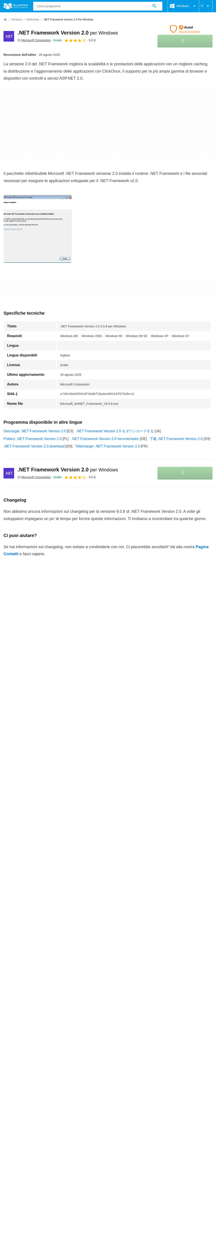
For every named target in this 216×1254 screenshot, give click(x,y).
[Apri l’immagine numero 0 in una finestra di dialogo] (38, 229)
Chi (6, 1132)
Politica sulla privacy (116, 1140)
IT (206, 6)
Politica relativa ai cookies (74, 1140)
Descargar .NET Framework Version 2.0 (35, 431)
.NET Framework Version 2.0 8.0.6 (30, 934)
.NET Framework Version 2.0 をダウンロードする (115, 431)
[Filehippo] (16, 6)
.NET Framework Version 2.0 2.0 (29, 970)
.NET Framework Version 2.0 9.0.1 (30, 925)
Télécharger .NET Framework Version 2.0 (107, 446)
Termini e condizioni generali (26, 1140)
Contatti (21, 1132)
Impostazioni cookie (19, 1145)
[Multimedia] (32, 20)
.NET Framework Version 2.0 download (34, 446)
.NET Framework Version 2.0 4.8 (29, 952)
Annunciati (41, 1132)
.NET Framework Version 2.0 (68, 33)
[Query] (97, 6)
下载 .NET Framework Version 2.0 (176, 439)
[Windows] (16, 20)
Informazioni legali (153, 1140)
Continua (108, 983)
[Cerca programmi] (154, 6)
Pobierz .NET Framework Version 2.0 (33, 439)
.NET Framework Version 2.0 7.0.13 (31, 943)
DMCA (178, 1140)
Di (34, 40)
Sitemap (62, 1132)
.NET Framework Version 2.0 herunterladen (105, 439)
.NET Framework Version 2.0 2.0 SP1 (33, 961)
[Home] (5, 20)
